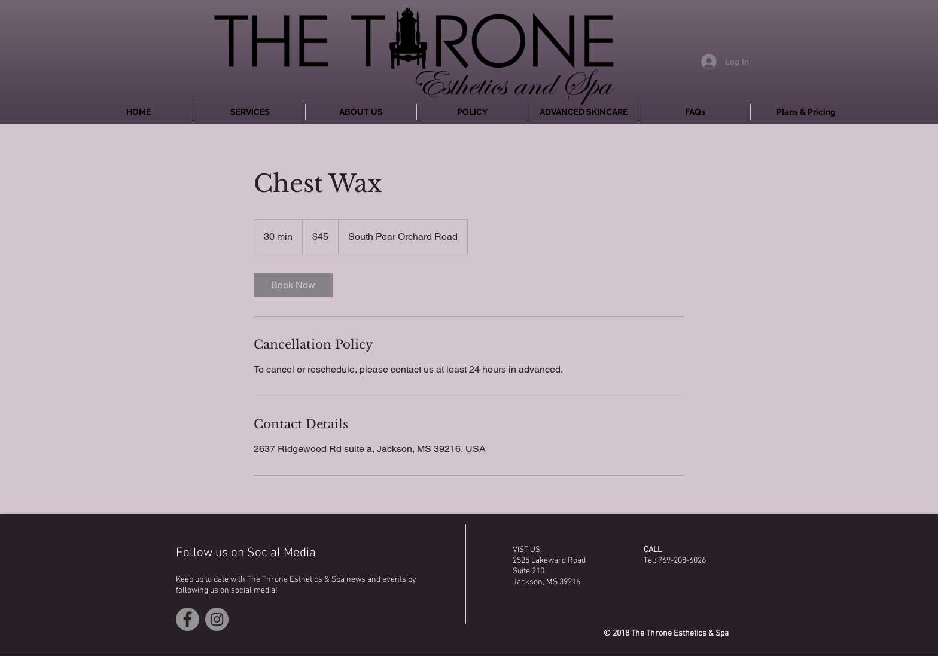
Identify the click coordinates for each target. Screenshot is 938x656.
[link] (293, 285)
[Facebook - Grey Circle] (187, 619)
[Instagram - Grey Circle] (217, 619)
